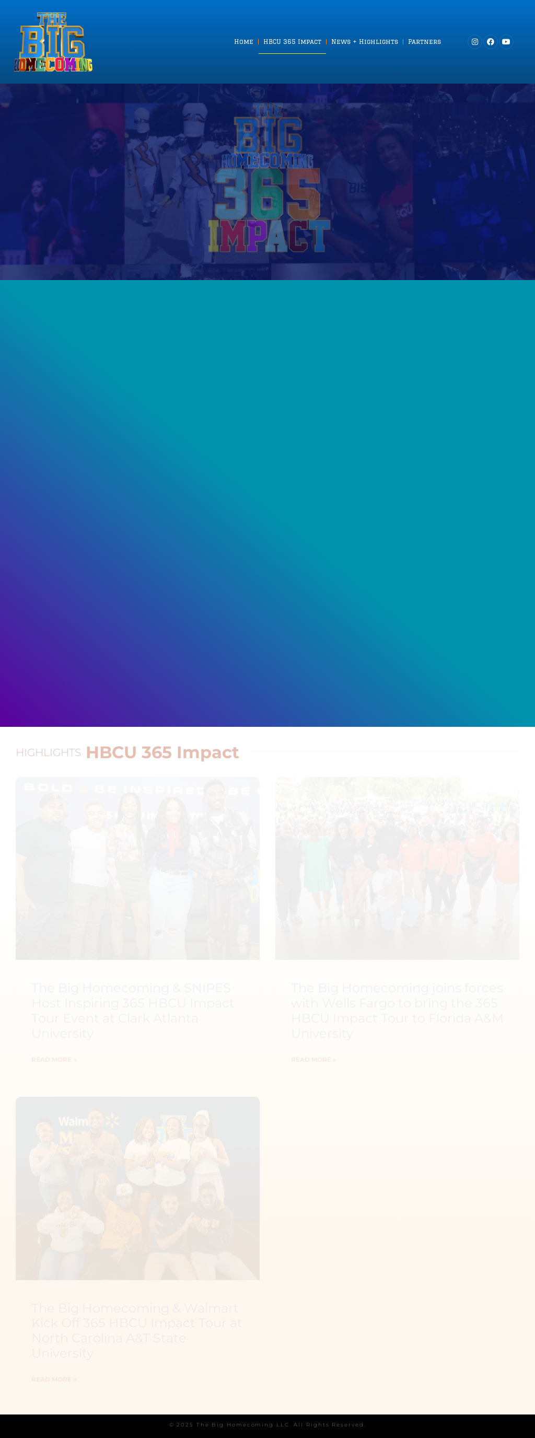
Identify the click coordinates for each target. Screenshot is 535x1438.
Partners (424, 41)
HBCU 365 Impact (292, 41)
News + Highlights (364, 41)
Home (243, 41)
